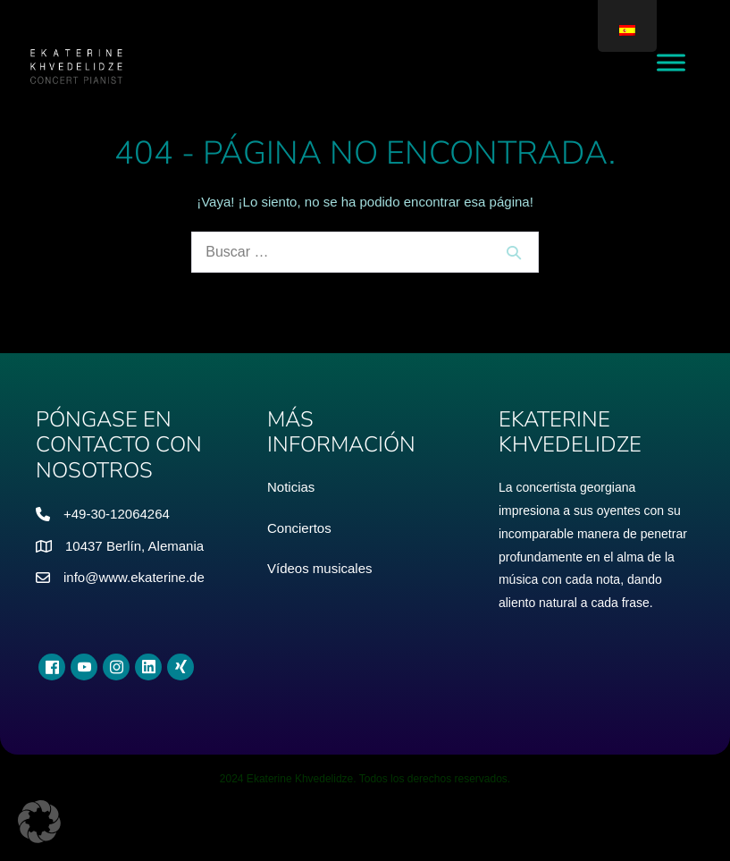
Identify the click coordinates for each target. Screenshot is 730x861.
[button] (39, 821)
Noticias (291, 486)
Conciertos (299, 528)
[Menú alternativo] (671, 62)
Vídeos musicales (320, 568)
